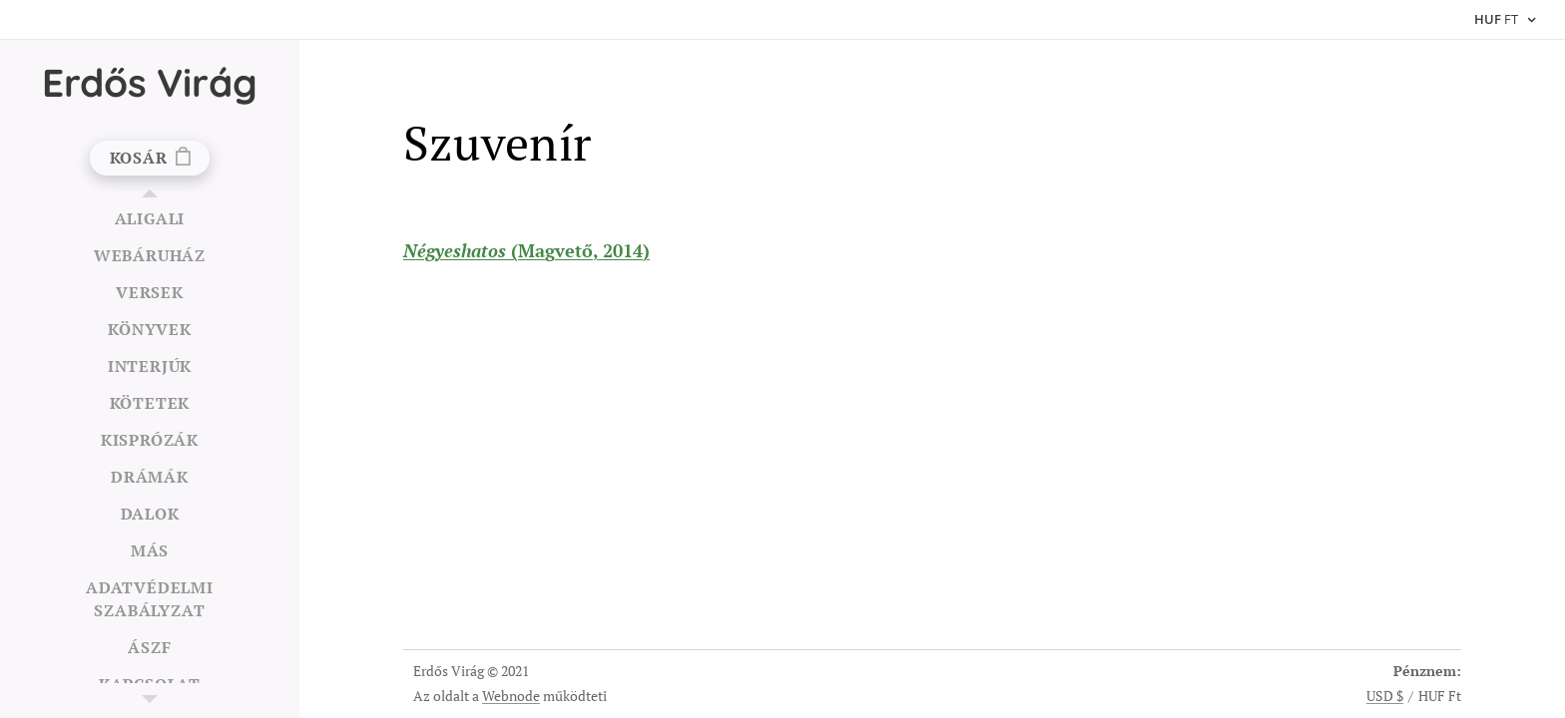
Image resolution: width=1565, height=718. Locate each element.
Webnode (511, 695)
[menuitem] (149, 218)
